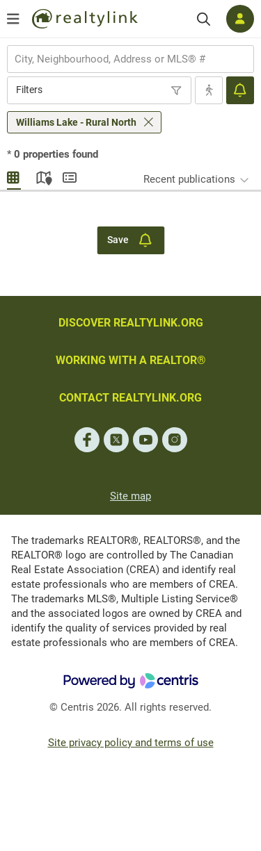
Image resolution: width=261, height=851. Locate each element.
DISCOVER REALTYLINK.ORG (130, 322)
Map (42, 176)
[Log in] (240, 19)
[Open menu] (13, 19)
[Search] (203, 19)
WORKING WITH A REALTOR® (131, 360)
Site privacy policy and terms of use (131, 742)
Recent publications (189, 179)
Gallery (14, 176)
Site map (130, 496)
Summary (70, 176)
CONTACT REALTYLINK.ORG (130, 397)
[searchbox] (122, 59)
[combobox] (130, 59)
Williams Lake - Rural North (76, 122)
